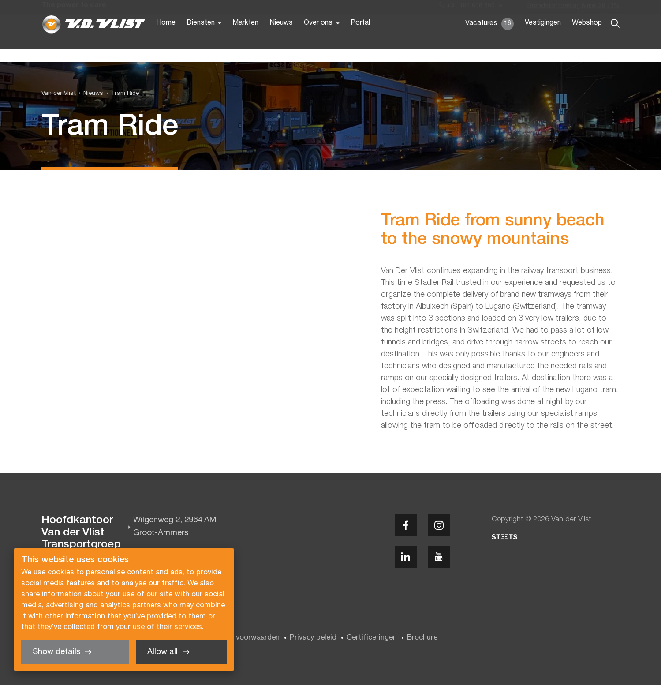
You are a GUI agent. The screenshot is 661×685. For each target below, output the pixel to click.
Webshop (587, 39)
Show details (56, 652)
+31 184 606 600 (467, 8)
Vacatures (489, 40)
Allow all (162, 652)
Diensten (201, 39)
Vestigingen (543, 39)
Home (166, 39)
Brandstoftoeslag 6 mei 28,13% (573, 8)
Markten (245, 39)
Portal (360, 39)
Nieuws (281, 39)
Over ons (318, 39)
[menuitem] (90, 93)
